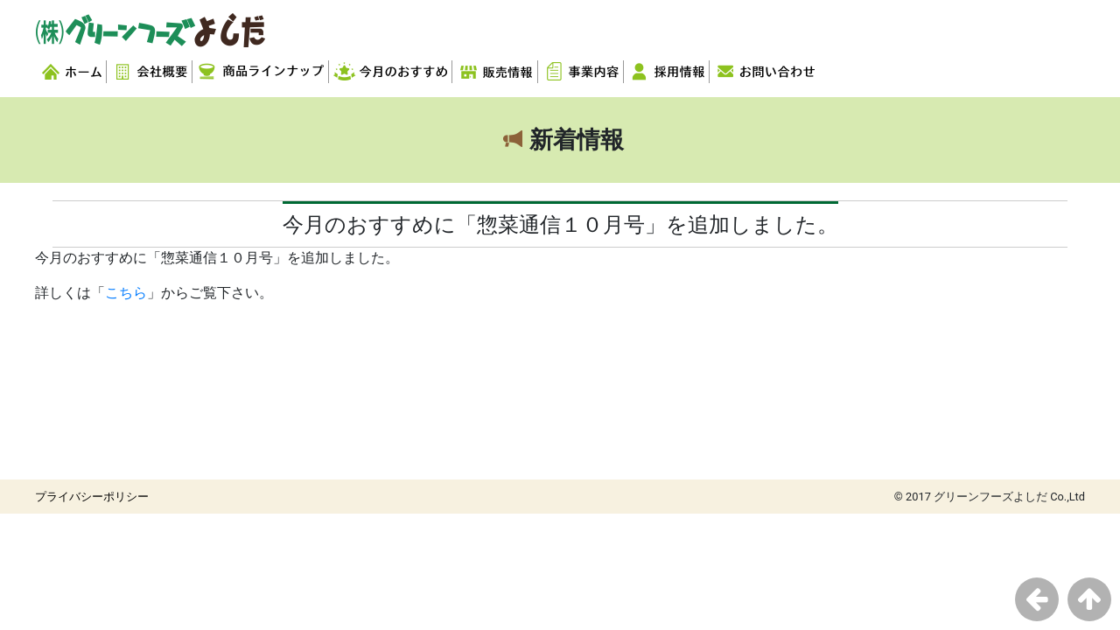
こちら (126, 292)
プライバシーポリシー (92, 496)
